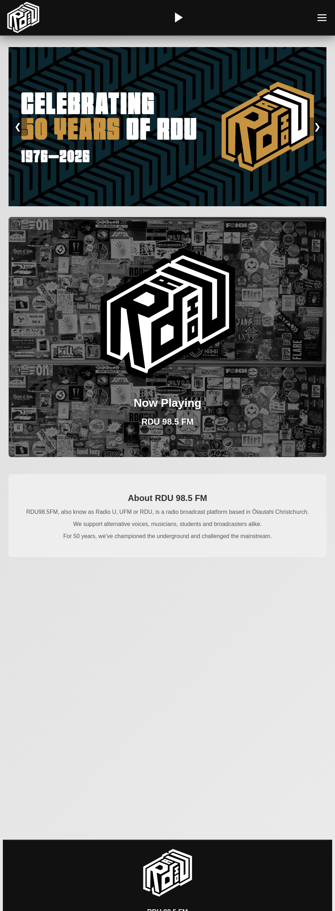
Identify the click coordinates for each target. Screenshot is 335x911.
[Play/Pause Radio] (177, 17)
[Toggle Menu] (322, 17)
